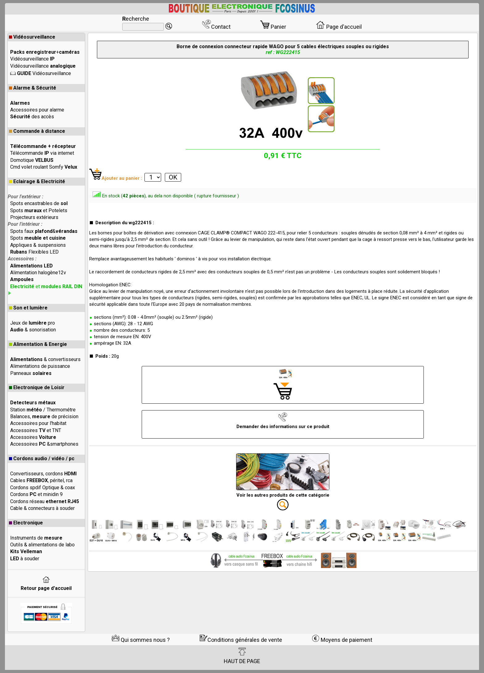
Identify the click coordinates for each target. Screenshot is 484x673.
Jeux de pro (32, 323)
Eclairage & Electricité (37, 181)
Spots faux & (43, 231)
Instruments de (36, 538)
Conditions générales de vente (241, 640)
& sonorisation (33, 330)
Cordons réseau (44, 501)
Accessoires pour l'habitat (38, 423)
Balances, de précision (44, 416)
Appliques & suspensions (38, 245)
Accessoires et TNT (35, 430)
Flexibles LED (34, 252)
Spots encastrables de (39, 203)
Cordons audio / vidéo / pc (41, 458)
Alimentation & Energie (38, 344)
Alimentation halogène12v (38, 273)
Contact (216, 26)
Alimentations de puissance (40, 366)
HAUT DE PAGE (242, 656)
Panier (273, 26)
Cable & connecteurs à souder (42, 508)
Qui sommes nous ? (141, 640)
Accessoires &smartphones (44, 444)
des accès (32, 117)
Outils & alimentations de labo (42, 545)
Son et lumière (28, 308)
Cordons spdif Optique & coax (42, 487)
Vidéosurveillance (32, 37)
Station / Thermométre (43, 410)
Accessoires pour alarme (37, 110)
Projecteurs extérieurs (34, 217)
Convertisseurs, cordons (43, 474)
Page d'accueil (339, 26)
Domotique (31, 160)
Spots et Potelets (38, 210)
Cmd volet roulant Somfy (43, 167)
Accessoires (33, 437)
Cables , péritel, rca (41, 480)
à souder (24, 559)
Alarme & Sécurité (32, 88)
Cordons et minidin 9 (36, 494)
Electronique (26, 523)
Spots (38, 238)
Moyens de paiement (342, 640)
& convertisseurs (45, 359)
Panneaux (31, 373)
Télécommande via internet (42, 153)
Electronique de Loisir (37, 387)
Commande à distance (37, 131)
